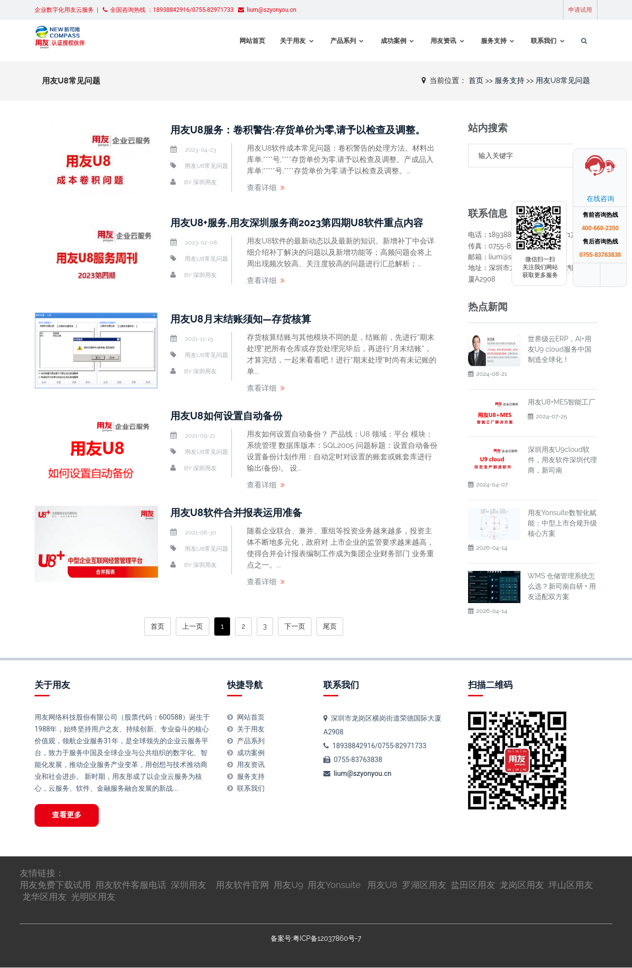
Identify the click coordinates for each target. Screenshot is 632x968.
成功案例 (390, 40)
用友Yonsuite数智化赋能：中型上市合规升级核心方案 (562, 499)
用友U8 (382, 885)
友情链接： (42, 873)
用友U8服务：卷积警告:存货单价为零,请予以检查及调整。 (298, 130)
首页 (476, 80)
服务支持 (491, 40)
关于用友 (290, 40)
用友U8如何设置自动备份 (226, 416)
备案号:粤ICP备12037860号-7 (316, 938)
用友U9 (288, 885)
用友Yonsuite (334, 885)
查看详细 (261, 187)
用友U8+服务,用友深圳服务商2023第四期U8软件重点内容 (297, 223)
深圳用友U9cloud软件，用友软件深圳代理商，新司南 (562, 436)
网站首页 (249, 40)
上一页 (192, 626)
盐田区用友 (473, 885)
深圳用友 (205, 182)
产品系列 (340, 40)
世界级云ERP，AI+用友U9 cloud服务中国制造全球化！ (560, 325)
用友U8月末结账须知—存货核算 (241, 319)
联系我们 (541, 40)
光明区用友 (93, 896)
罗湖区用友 (424, 885)
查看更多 (67, 815)
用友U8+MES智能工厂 (562, 378)
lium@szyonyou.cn (363, 773)
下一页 (294, 626)
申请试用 (580, 9)
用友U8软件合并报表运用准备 (236, 513)
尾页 (330, 626)
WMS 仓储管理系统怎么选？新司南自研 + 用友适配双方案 (562, 562)
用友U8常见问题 (563, 80)
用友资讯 (441, 40)
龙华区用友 (44, 896)
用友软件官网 (242, 885)
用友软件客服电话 (130, 885)
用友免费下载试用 (55, 885)
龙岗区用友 (522, 885)
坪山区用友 (571, 885)
